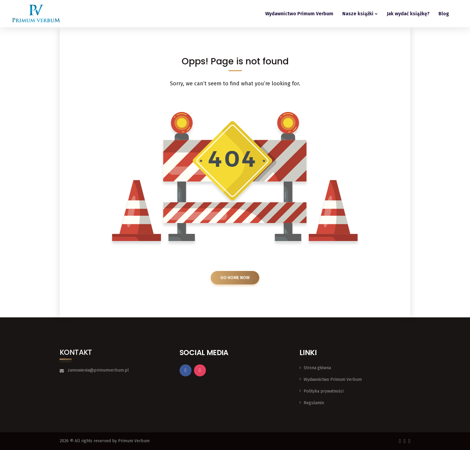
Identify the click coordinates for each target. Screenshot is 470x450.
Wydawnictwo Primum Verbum (299, 13)
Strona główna (317, 367)
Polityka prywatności (324, 391)
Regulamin (314, 402)
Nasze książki (357, 13)
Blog (444, 13)
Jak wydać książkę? (408, 13)
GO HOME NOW (235, 277)
